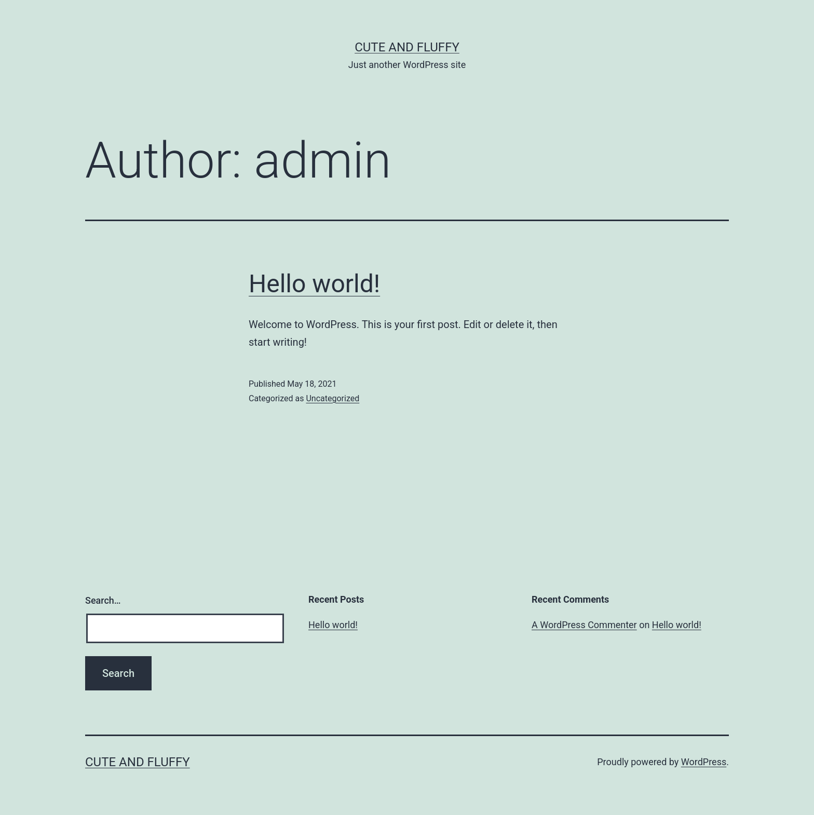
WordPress (703, 761)
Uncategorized (332, 398)
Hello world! (314, 283)
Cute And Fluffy (407, 47)
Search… (103, 600)
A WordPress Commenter (584, 624)
